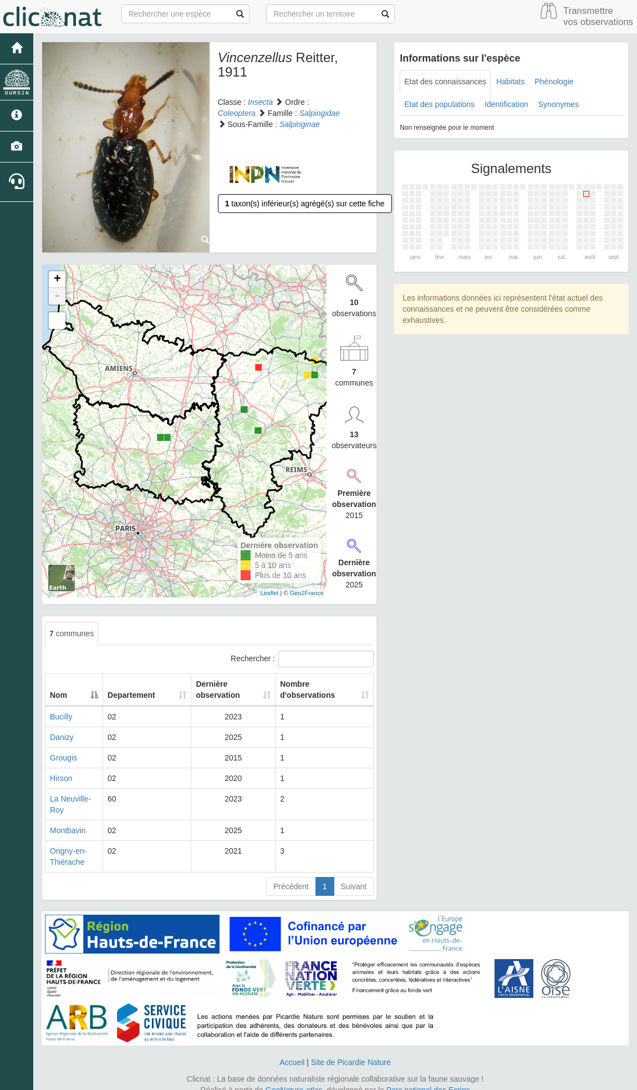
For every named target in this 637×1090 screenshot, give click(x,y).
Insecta (260, 102)
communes (71, 633)
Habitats (510, 81)
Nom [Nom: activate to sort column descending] (58, 695)
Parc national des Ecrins (428, 1078)
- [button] (57, 296)
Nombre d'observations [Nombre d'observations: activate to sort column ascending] (306, 689)
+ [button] (57, 279)
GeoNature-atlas (294, 1078)
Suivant (354, 875)
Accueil (291, 1051)
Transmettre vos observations (598, 16)
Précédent (291, 875)
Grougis (63, 757)
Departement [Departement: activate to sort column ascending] (144, 695)
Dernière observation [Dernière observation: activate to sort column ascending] (211, 689)
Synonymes (558, 104)
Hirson (61, 778)
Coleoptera (237, 113)
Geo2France (307, 593)
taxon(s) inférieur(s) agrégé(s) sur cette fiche (305, 203)
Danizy (62, 737)
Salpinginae (299, 124)
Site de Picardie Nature (351, 1051)
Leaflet (269, 593)
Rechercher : (302, 659)
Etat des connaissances (445, 81)
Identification (506, 104)
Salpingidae (319, 113)
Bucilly (61, 716)
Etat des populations (439, 104)
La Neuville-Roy (77, 798)
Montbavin (68, 819)
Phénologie (553, 81)
